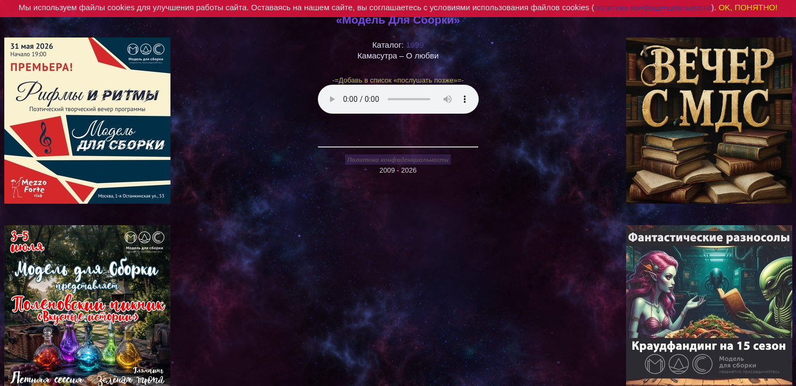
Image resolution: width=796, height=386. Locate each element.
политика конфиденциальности (652, 7)
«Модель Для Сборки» (398, 19)
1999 (414, 44)
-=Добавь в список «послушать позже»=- (398, 80)
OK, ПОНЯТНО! (747, 7)
